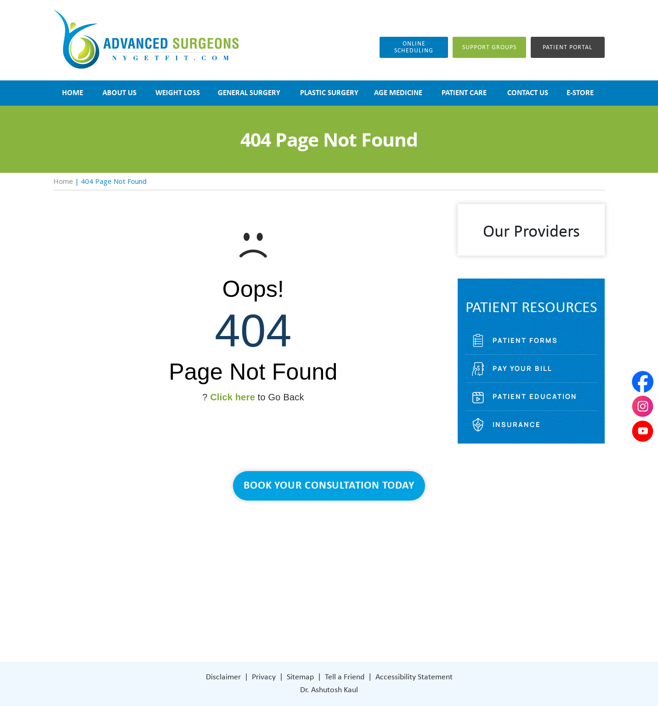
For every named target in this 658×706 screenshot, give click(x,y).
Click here (232, 397)
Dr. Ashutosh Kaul (329, 690)
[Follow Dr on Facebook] (366, 619)
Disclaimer (223, 677)
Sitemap (300, 677)
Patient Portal (567, 47)
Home (63, 181)
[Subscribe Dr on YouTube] (405, 618)
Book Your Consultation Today (329, 485)
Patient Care (267, 605)
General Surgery (272, 577)
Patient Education (535, 396)
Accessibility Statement (414, 677)
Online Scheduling (413, 47)
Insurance (517, 424)
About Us (261, 550)
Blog (253, 591)
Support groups (489, 47)
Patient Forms (525, 340)
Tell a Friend (344, 677)
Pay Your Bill (522, 368)
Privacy (264, 677)
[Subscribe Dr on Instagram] (385, 619)
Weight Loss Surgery (279, 563)
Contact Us (265, 619)
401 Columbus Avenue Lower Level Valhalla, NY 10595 (407, 585)
